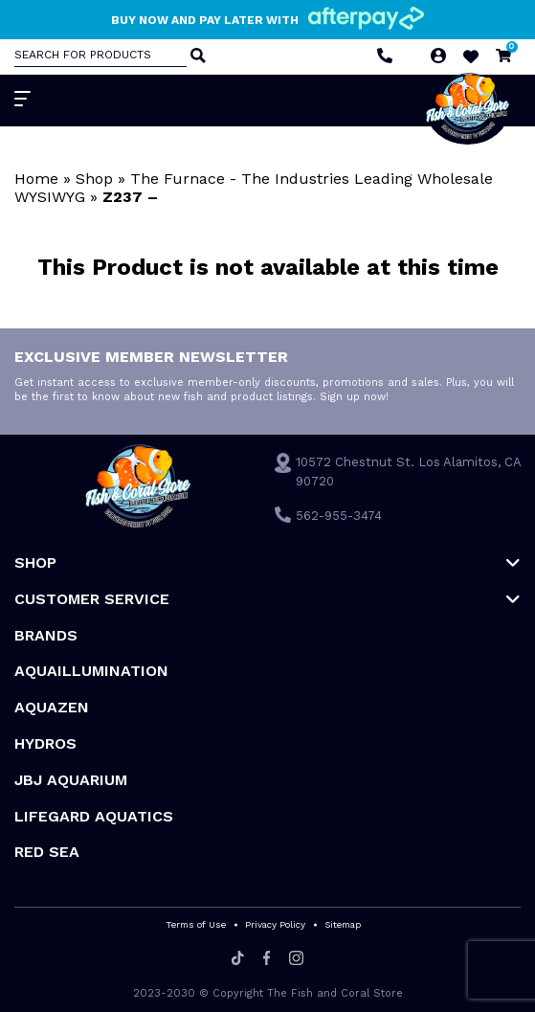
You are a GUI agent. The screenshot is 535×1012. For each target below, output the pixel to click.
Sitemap (342, 924)
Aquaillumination (91, 671)
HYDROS (45, 743)
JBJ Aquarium (70, 780)
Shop (94, 178)
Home (36, 178)
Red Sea (46, 852)
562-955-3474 (339, 515)
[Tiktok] (238, 959)
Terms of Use (196, 924)
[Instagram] (296, 959)
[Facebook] (267, 959)
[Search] (196, 57)
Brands (46, 635)
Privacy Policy (275, 924)
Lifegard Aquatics (93, 816)
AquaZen (51, 707)
